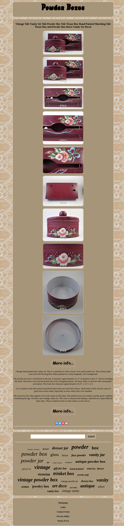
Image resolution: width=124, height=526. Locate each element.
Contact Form (63, 512)
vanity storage (57, 463)
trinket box (63, 473)
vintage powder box (38, 480)
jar (48, 462)
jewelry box (40, 486)
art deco (59, 485)
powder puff (83, 475)
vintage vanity (70, 490)
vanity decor (95, 469)
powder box (34, 454)
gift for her (60, 468)
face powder (78, 455)
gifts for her (26, 469)
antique (87, 485)
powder (80, 447)
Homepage (63, 503)
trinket (25, 486)
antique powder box (90, 461)
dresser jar (60, 448)
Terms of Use (63, 521)
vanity (103, 480)
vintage (42, 467)
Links (63, 507)
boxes (65, 455)
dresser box (87, 481)
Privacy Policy (63, 516)
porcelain (73, 487)
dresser (46, 449)
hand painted (77, 469)
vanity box (53, 491)
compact (68, 462)
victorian (44, 474)
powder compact (33, 449)
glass (54, 454)
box (95, 448)
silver (101, 486)
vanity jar (97, 455)
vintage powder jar (69, 481)
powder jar (32, 460)
